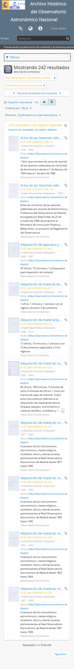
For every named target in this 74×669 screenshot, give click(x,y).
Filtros (12, 57)
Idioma (30, 28)
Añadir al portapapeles (66, 138)
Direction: (10, 115)
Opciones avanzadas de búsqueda (37, 93)
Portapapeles (20, 28)
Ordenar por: (12, 108)
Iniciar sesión (58, 28)
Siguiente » (60, 654)
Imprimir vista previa (18, 102)
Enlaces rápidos (40, 28)
